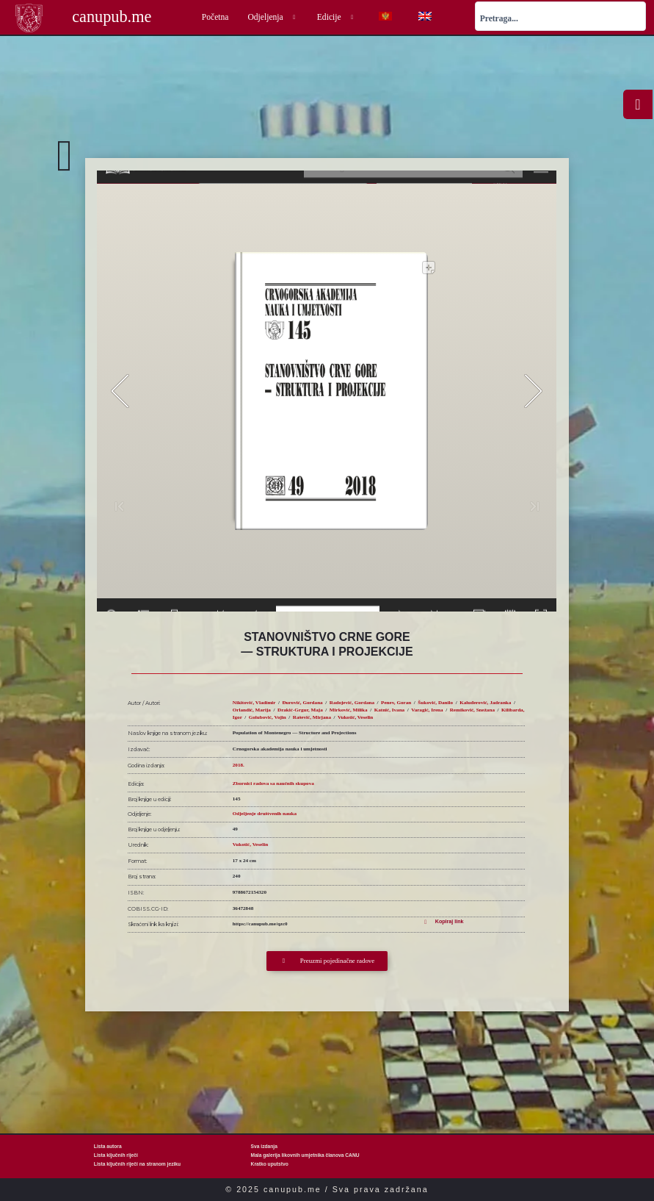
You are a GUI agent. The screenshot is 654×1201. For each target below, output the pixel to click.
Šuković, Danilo (435, 703)
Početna (215, 17)
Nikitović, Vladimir (254, 703)
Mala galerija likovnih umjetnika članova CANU (305, 1155)
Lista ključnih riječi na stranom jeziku (137, 1163)
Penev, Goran (396, 703)
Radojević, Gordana (352, 703)
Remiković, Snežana (472, 710)
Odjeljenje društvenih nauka (265, 814)
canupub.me (111, 16)
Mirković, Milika (349, 710)
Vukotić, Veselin (355, 717)
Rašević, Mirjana (312, 717)
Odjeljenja (272, 17)
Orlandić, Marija (252, 710)
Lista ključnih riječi (116, 1155)
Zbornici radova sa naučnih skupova (273, 783)
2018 (238, 765)
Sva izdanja (264, 1146)
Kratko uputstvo (269, 1163)
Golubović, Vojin (267, 717)
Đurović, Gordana (302, 703)
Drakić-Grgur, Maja (300, 710)
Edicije (336, 17)
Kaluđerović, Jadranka (485, 703)
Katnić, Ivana (389, 710)
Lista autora (108, 1146)
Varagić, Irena (427, 710)
